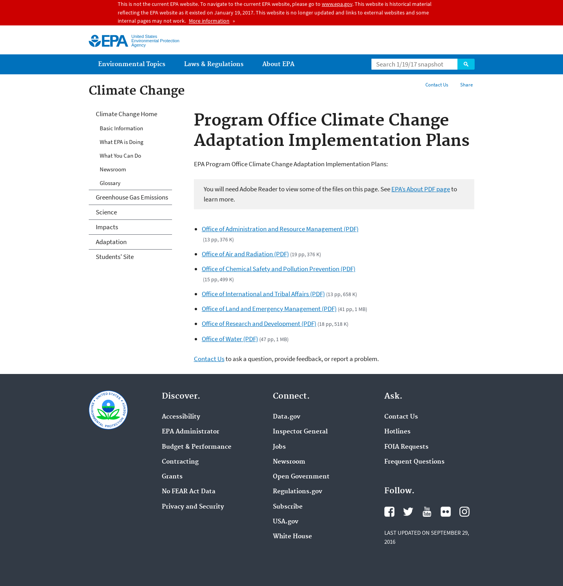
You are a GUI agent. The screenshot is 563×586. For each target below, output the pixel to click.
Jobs (279, 447)
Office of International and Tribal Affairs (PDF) (263, 293)
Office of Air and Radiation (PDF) (245, 254)
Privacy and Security (193, 507)
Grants (172, 476)
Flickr (446, 512)
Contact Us (436, 84)
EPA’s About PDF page (420, 189)
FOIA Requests (406, 447)
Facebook (389, 512)
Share (466, 84)
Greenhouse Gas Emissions (132, 197)
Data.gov (286, 417)
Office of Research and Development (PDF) (259, 323)
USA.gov (285, 521)
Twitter (408, 512)
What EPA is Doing (121, 142)
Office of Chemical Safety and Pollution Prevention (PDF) (278, 268)
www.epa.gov (337, 3)
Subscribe (288, 507)
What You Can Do (120, 155)
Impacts (107, 227)
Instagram (464, 512)
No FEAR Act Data (188, 491)
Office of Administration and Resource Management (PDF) (280, 229)
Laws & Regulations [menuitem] (214, 64)
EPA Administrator (190, 431)
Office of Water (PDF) (230, 338)
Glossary (110, 183)
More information (209, 20)
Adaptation (111, 241)
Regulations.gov (297, 491)
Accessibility (181, 417)
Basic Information (121, 128)
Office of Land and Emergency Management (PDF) (269, 308)
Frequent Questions (414, 462)
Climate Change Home (126, 114)
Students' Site (115, 256)
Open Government (301, 476)
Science (106, 212)
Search (466, 64)
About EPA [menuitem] (278, 64)
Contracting (180, 462)
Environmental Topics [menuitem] (131, 64)
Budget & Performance (196, 447)
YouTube (427, 512)
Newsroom (113, 169)
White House (292, 536)
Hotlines (397, 431)
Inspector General (300, 431)
